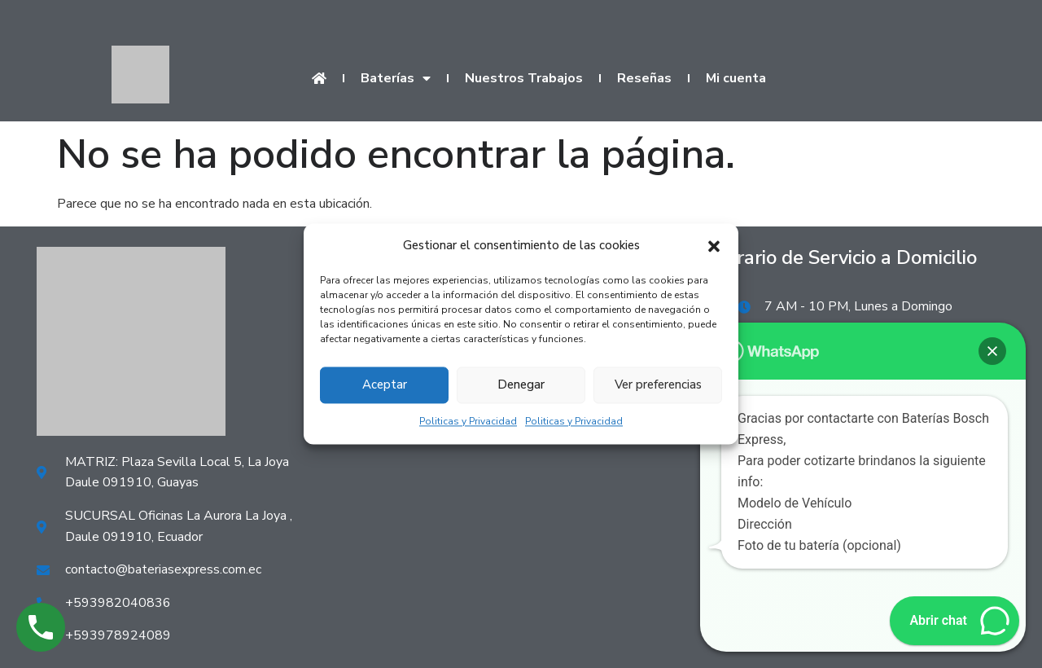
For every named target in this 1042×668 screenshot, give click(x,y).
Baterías (396, 78)
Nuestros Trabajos (524, 78)
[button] (714, 246)
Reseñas (644, 78)
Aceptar (384, 385)
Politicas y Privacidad (468, 421)
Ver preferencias (658, 385)
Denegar (521, 385)
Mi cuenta (736, 78)
